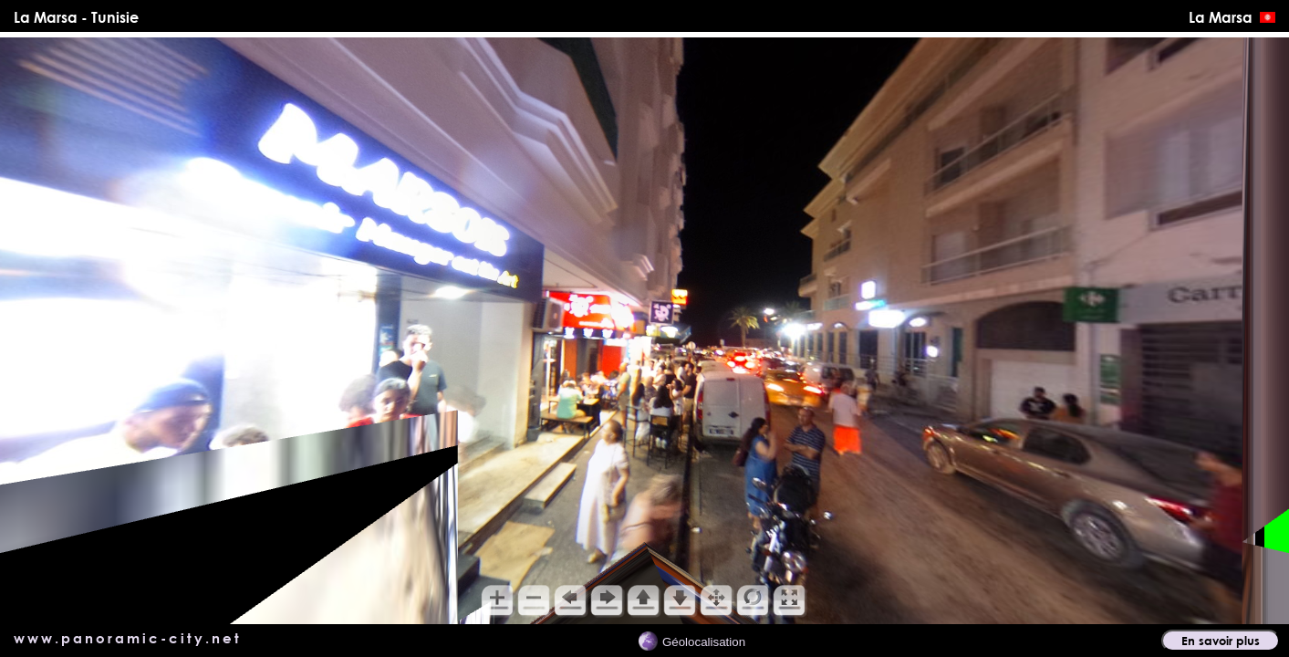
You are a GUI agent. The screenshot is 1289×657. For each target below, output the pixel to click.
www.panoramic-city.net (128, 638)
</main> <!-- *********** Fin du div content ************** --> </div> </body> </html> (644, 331)
